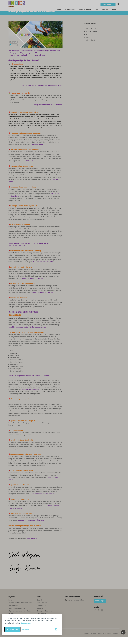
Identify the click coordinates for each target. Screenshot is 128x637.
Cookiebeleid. (26, 623)
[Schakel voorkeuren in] (26, 629)
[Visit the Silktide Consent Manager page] (56, 629)
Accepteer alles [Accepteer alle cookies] (12, 629)
